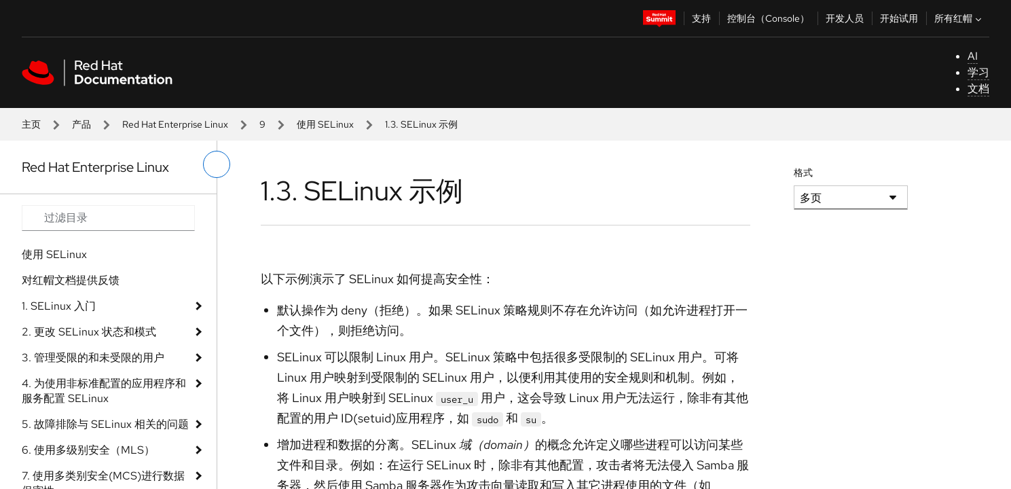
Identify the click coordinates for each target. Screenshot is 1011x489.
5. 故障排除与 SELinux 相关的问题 (105, 424)
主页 (31, 124)
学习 (978, 72)
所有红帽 (959, 18)
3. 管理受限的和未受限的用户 (93, 357)
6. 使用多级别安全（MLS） (88, 450)
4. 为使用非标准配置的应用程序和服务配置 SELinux (104, 390)
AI (973, 56)
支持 (701, 18)
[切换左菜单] (216, 164)
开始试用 (899, 18)
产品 (81, 124)
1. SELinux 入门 (59, 306)
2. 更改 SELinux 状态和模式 (89, 332)
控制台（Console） (768, 18)
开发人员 (845, 18)
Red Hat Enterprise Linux (175, 124)
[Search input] (108, 218)
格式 (803, 172)
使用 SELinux (325, 124)
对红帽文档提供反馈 (71, 280)
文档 (978, 89)
